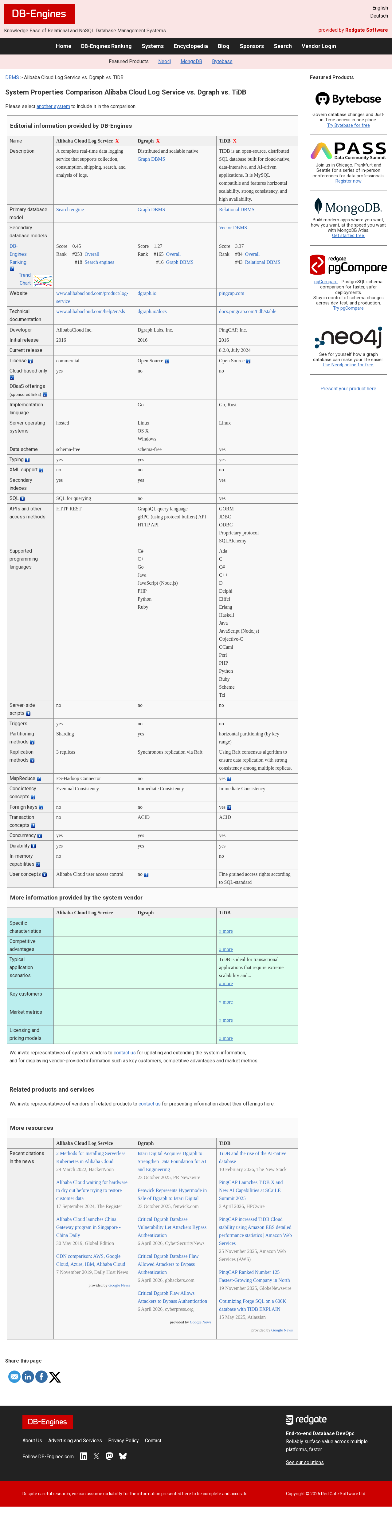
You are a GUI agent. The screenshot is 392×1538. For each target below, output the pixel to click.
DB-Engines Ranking (106, 46)
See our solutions (305, 1462)
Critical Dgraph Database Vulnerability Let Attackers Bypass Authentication (172, 1227)
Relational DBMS (236, 209)
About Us (32, 1440)
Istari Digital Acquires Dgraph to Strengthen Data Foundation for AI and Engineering (172, 1161)
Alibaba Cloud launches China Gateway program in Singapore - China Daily (88, 1227)
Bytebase (222, 61)
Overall (91, 254)
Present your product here (348, 389)
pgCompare (326, 281)
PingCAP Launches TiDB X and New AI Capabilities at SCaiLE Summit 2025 (251, 1190)
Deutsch (379, 16)
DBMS (12, 77)
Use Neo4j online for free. (348, 365)
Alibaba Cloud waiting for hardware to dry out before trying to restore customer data (91, 1190)
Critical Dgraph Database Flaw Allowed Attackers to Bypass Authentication (168, 1264)
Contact (153, 1440)
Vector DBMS (233, 227)
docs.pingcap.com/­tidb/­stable (247, 311)
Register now (348, 181)
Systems (153, 46)
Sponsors (252, 46)
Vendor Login (319, 46)
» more (226, 931)
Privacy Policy (123, 1440)
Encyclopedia (191, 46)
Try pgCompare (348, 308)
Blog (223, 46)
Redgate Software (366, 30)
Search (283, 46)
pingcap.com (231, 293)
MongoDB (191, 61)
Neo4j (164, 61)
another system (53, 106)
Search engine (70, 209)
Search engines (99, 262)
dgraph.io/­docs (152, 311)
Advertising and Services (75, 1440)
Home (63, 46)
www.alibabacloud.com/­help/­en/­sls (90, 311)
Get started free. (348, 235)
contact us (125, 1053)
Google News (119, 1285)
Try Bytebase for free (348, 125)
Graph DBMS (151, 159)
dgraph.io (147, 293)
